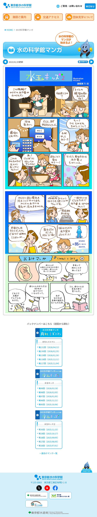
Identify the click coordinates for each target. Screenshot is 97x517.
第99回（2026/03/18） (49, 388)
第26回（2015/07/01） (49, 445)
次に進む (5, 61)
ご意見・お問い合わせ (71, 6)
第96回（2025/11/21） (49, 400)
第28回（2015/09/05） (49, 437)
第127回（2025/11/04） (49, 363)
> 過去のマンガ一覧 (48, 453)
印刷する (83, 62)
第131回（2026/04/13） (49, 347)
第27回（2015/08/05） (49, 441)
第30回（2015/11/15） (49, 429)
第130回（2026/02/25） (49, 351)
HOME (10, 30)
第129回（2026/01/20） (49, 355)
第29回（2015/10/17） (49, 433)
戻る (91, 61)
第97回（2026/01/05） (49, 396)
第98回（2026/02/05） (49, 392)
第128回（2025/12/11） (49, 359)
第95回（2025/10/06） (49, 404)
